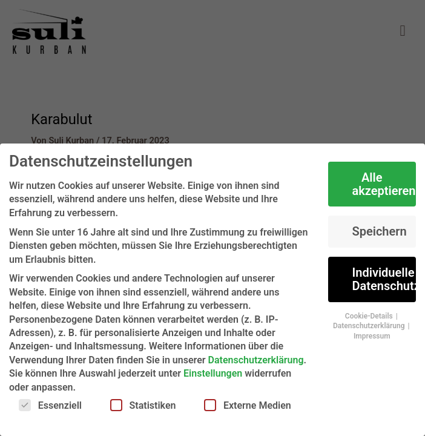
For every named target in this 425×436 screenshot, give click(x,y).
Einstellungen (212, 373)
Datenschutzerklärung (256, 360)
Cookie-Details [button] (370, 316)
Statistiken (143, 405)
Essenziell (50, 405)
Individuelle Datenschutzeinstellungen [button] (384, 279)
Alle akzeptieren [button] (384, 184)
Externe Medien (247, 405)
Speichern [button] (379, 231)
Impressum (372, 336)
